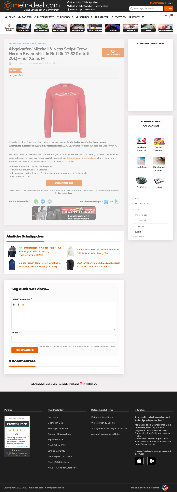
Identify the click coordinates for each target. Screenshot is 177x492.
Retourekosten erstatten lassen (81, 158)
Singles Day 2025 (56, 451)
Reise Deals (66, 17)
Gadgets (27, 17)
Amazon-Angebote (143, 204)
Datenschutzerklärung (102, 417)
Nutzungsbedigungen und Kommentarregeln (68, 346)
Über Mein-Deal (55, 423)
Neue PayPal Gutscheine (60, 456)
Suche (168, 8)
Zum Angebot (64, 182)
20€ (85, 154)
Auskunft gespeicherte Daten (105, 434)
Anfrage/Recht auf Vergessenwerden (109, 428)
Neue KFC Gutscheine (58, 462)
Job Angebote (148, 444)
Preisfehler (152, 433)
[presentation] (14, 305)
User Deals (85, 17)
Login (169, 3)
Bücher (138, 232)
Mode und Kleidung (34, 44)
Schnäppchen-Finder (58, 428)
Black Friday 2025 (56, 445)
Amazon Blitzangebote (59, 434)
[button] (14, 304)
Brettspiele (140, 226)
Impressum (53, 417)
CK (12, 63)
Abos (137, 198)
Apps (137, 209)
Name (15, 332)
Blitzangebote (45, 17)
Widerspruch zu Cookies (103, 423)
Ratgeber (103, 17)
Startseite (15, 44)
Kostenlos (138, 17)
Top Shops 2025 (55, 439)
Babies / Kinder (141, 215)
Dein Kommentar (21, 299)
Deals (12, 17)
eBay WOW (120, 17)
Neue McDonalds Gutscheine (62, 467)
